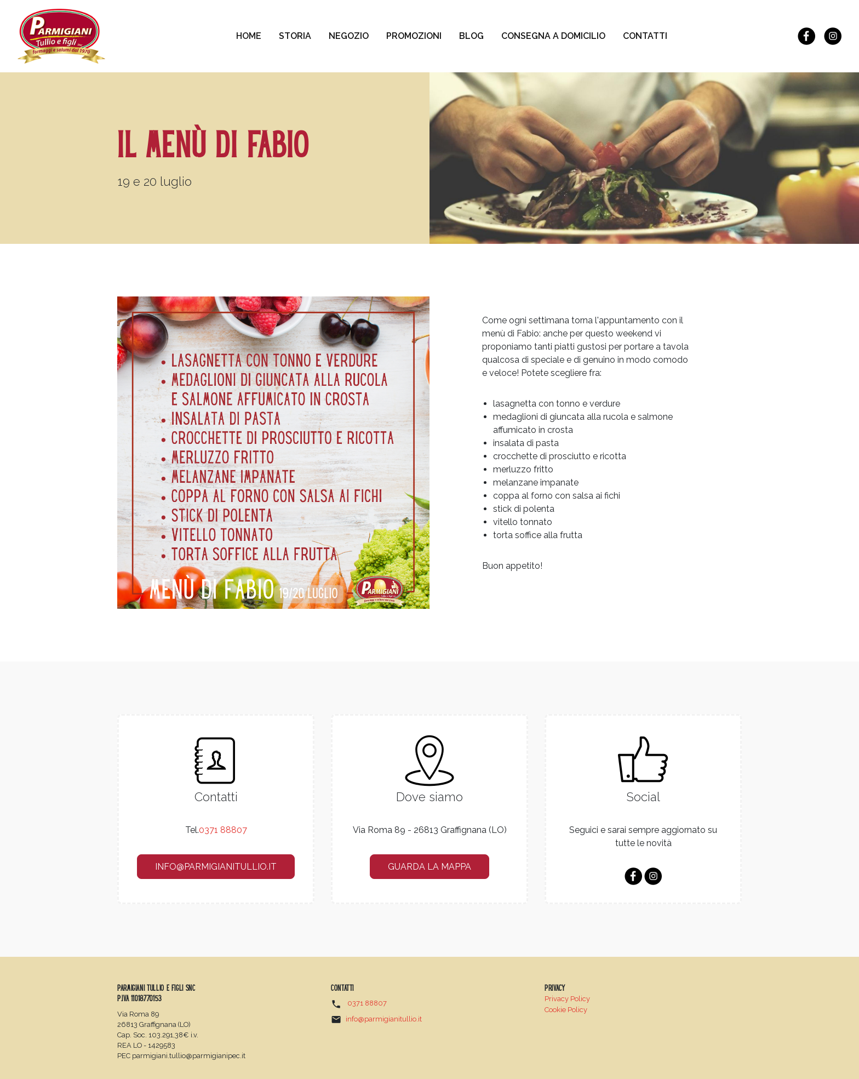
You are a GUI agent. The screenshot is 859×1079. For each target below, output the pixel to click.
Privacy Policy (567, 999)
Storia (295, 36)
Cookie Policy (566, 1010)
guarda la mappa (429, 866)
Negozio (349, 36)
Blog (471, 36)
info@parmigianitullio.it (216, 866)
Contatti (645, 36)
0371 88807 (223, 830)
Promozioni (414, 36)
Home (253, 35)
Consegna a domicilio (553, 36)
